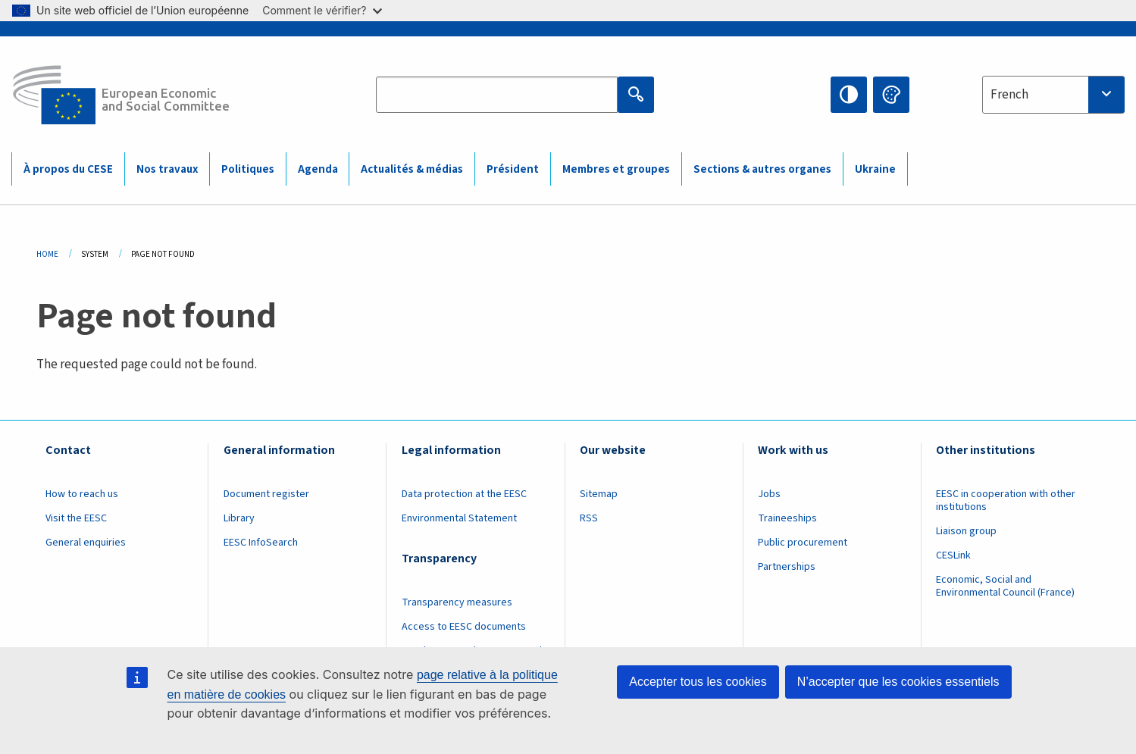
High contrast (849, 95)
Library (239, 518)
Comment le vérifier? (321, 10)
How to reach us (81, 494)
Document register (266, 494)
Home (47, 254)
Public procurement (802, 542)
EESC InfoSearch (261, 542)
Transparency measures (457, 602)
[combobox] (1053, 95)
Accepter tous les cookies (697, 681)
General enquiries (85, 542)
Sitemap (599, 494)
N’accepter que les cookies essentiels (898, 681)
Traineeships (787, 518)
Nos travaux (167, 169)
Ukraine (875, 169)
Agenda (318, 169)
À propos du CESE (68, 169)
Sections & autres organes (762, 169)
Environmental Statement (459, 518)
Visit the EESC (76, 518)
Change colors (891, 95)
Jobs (769, 494)
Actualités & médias (412, 169)
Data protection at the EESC (464, 494)
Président (513, 169)
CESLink (953, 555)
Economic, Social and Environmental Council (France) (1006, 586)
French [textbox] (1009, 95)
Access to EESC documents (464, 626)
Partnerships (786, 566)
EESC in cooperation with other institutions (1005, 501)
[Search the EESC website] (497, 95)
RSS (589, 518)
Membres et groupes (616, 169)
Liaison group (966, 531)
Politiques (247, 169)
